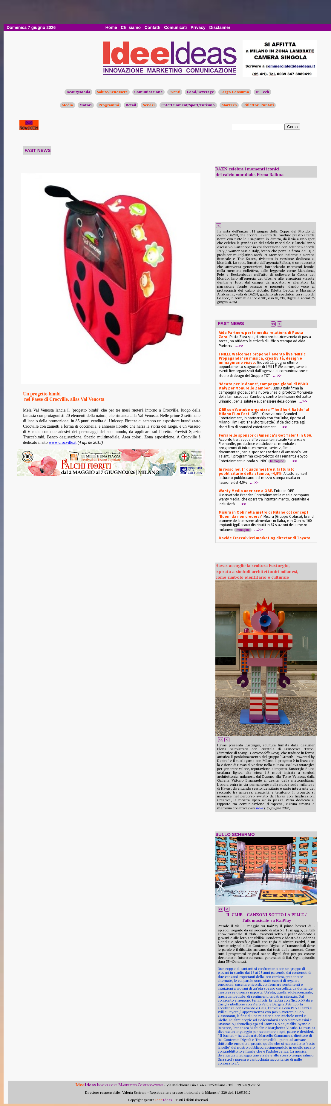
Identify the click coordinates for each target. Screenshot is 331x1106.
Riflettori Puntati (258, 105)
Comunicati (175, 27)
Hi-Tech (262, 92)
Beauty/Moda (78, 92)
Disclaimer (219, 27)
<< (273, 324)
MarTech (229, 105)
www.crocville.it (62, 442)
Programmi (109, 105)
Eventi (174, 92)
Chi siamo (131, 27)
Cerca (292, 126)
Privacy (198, 27)
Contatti (152, 27)
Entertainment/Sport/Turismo (188, 105)
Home (111, 27)
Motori (85, 105)
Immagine (277, 461)
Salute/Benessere (112, 92)
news (259, 808)
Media (67, 105)
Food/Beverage (200, 92)
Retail (131, 105)
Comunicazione (148, 92)
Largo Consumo (234, 92)
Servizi (149, 105)
